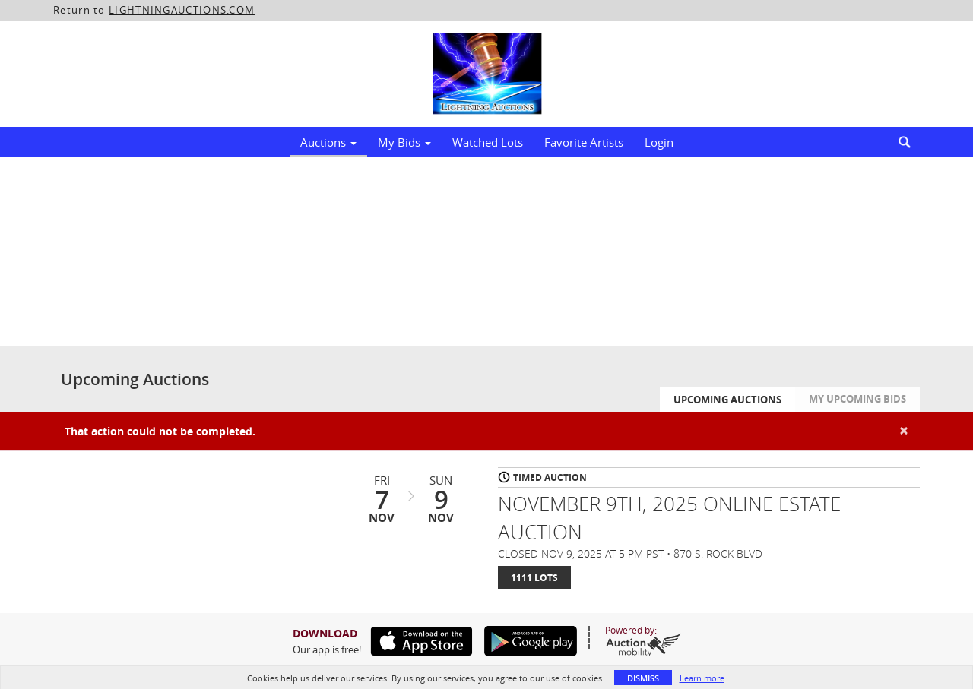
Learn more (702, 678)
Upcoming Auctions (727, 399)
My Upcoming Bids (857, 399)
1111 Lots (534, 577)
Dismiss (643, 678)
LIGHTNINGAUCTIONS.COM (182, 10)
